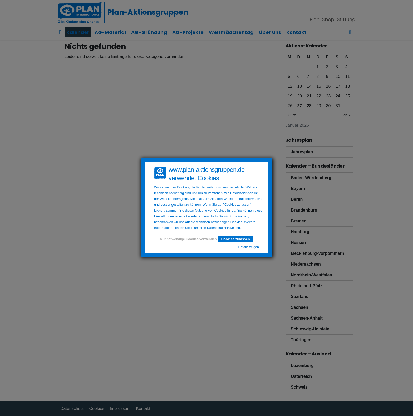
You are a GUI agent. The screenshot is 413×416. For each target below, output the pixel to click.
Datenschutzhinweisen (223, 228)
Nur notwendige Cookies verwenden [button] (188, 239)
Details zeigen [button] (248, 247)
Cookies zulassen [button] (235, 239)
